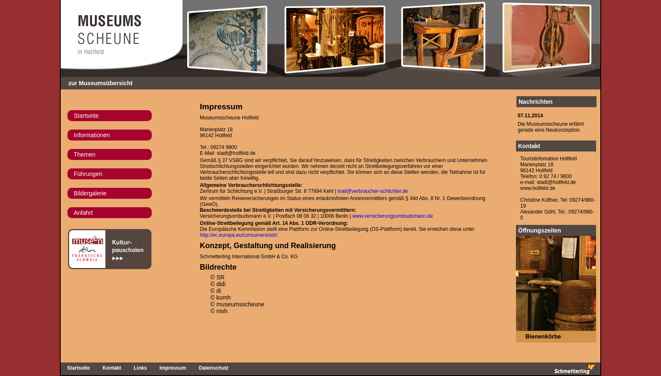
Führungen (88, 173)
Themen (84, 154)
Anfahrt (83, 212)
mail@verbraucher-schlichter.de (373, 191)
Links (140, 368)
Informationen (92, 135)
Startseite (86, 115)
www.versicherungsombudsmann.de (392, 216)
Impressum (172, 368)
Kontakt (529, 146)
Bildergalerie (90, 193)
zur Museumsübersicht (100, 83)
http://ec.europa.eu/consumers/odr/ (238, 235)
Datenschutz (214, 368)
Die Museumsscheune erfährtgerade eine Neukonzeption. (551, 127)
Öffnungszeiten (539, 230)
